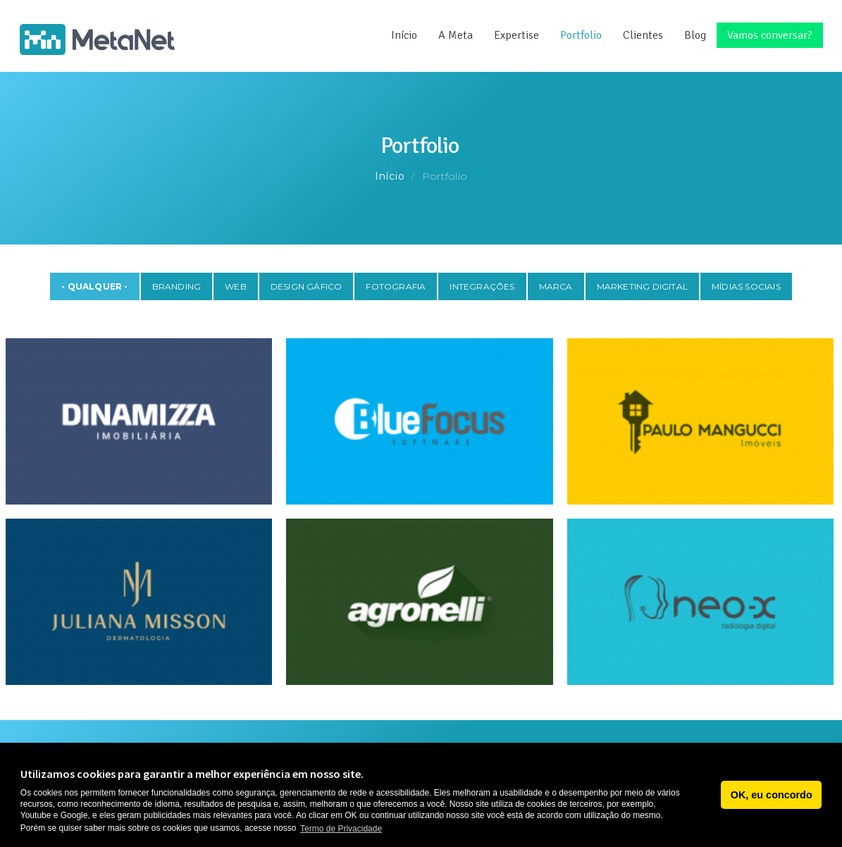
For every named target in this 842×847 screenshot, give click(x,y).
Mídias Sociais (746, 286)
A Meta (455, 35)
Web (236, 286)
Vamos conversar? (769, 35)
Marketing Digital (642, 286)
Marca (556, 286)
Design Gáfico (306, 286)
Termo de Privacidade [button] (341, 829)
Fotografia (396, 286)
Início (404, 35)
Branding (177, 286)
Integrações (482, 286)
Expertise (516, 35)
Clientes (643, 35)
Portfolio (581, 35)
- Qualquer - (94, 286)
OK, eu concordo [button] (771, 794)
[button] (706, 794)
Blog (695, 35)
